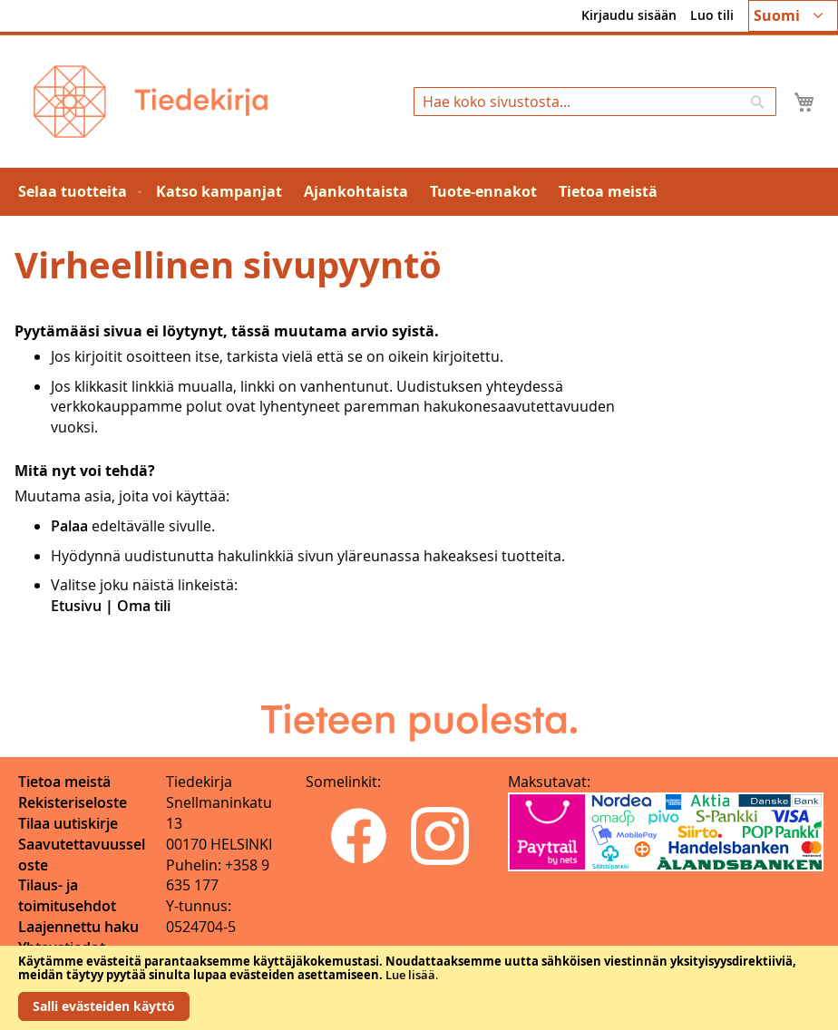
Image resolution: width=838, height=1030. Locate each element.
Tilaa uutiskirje (68, 823)
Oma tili (144, 606)
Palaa (69, 526)
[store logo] (151, 101)
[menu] (419, 192)
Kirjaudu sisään (629, 15)
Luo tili (712, 15)
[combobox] (595, 101)
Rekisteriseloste (72, 802)
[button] (793, 15)
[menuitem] (76, 192)
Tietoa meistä (64, 782)
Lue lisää (410, 975)
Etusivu (76, 606)
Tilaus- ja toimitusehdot (67, 895)
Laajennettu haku (78, 927)
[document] (419, 988)
